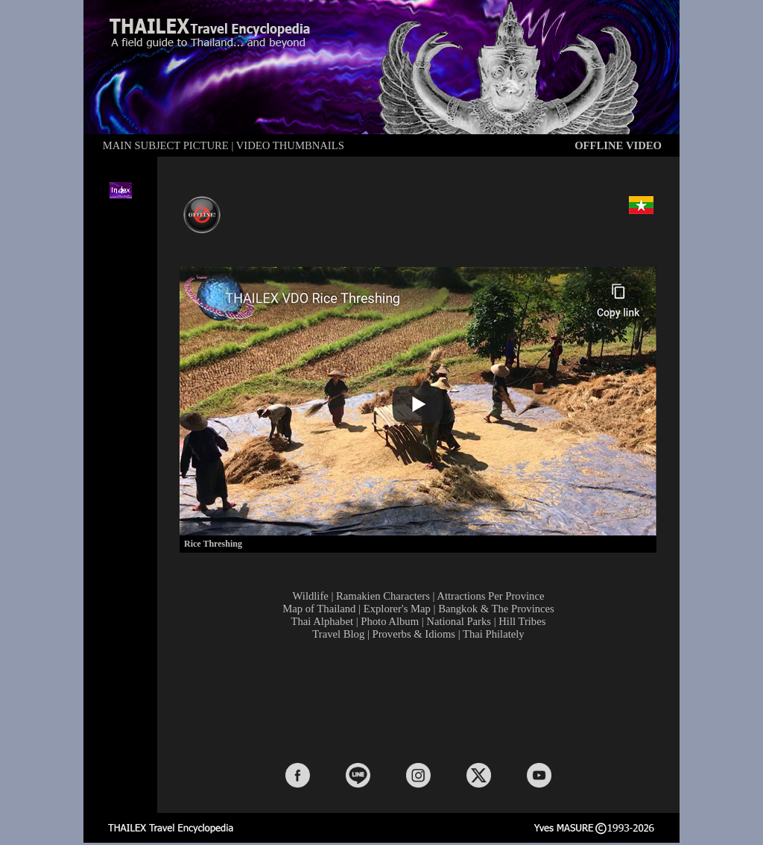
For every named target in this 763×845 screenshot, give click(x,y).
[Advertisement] (421, 700)
